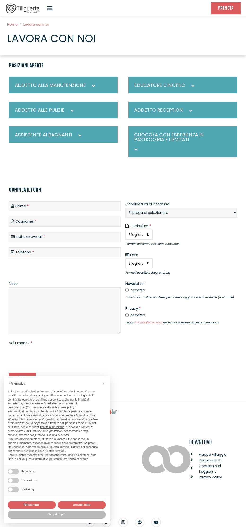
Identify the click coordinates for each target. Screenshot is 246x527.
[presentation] (45, 356)
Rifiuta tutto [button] (31, 504)
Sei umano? (20, 342)
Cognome (25, 221)
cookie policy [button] (66, 407)
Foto (134, 254)
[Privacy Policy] (194, 477)
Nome (22, 205)
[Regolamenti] (194, 460)
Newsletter (135, 283)
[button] (103, 384)
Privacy (133, 308)
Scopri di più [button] (56, 514)
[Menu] (50, 8)
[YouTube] (156, 522)
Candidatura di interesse (147, 204)
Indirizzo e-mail (30, 236)
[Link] (22, 8)
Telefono (24, 251)
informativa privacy (148, 322)
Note (13, 283)
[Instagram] (123, 522)
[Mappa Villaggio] (194, 454)
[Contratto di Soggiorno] (194, 469)
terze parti (70, 411)
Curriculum (140, 225)
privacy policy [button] (37, 395)
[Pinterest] (139, 522)
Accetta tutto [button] (81, 504)
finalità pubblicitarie (52, 427)
